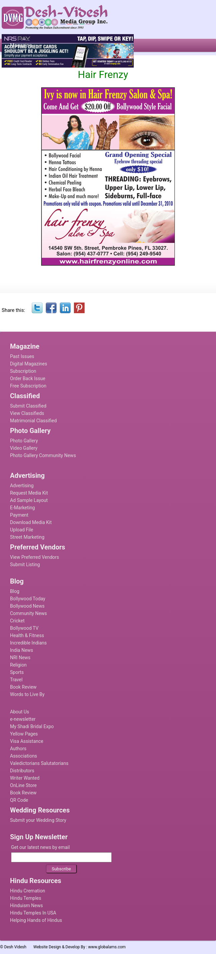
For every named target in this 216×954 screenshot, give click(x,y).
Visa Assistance (26, 741)
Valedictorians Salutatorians (39, 763)
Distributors (22, 770)
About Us (19, 711)
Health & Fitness (27, 635)
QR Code (19, 800)
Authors (18, 748)
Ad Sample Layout (29, 500)
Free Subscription (28, 385)
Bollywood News (27, 606)
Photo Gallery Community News (43, 455)
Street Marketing (27, 537)
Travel (16, 679)
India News (21, 650)
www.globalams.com (107, 947)
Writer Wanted (24, 778)
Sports (17, 672)
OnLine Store (23, 785)
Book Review (23, 687)
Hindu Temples (25, 898)
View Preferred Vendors (34, 557)
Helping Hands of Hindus (36, 920)
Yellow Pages (24, 733)
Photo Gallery (24, 440)
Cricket (17, 620)
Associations (23, 756)
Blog (14, 591)
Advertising (21, 485)
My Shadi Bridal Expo (32, 726)
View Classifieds (27, 413)
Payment (19, 515)
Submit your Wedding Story (38, 820)
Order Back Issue (27, 378)
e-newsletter (22, 719)
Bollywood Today (27, 598)
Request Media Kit (29, 493)
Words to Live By (27, 694)
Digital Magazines (28, 363)
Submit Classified (28, 406)
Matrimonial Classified (33, 420)
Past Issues (22, 356)
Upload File (21, 529)
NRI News (20, 657)
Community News (28, 613)
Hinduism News (26, 905)
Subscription (23, 371)
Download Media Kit (31, 522)
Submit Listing (25, 564)
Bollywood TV (24, 628)
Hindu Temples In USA (33, 913)
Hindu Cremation (27, 890)
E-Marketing (22, 507)
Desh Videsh (15, 947)
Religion (18, 665)
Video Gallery (23, 448)
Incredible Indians (28, 642)
